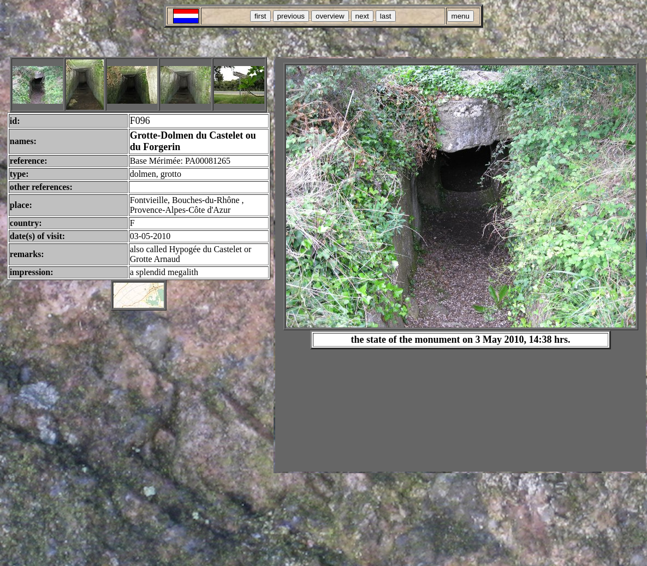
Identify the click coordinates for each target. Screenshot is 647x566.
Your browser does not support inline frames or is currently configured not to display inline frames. (460, 265)
